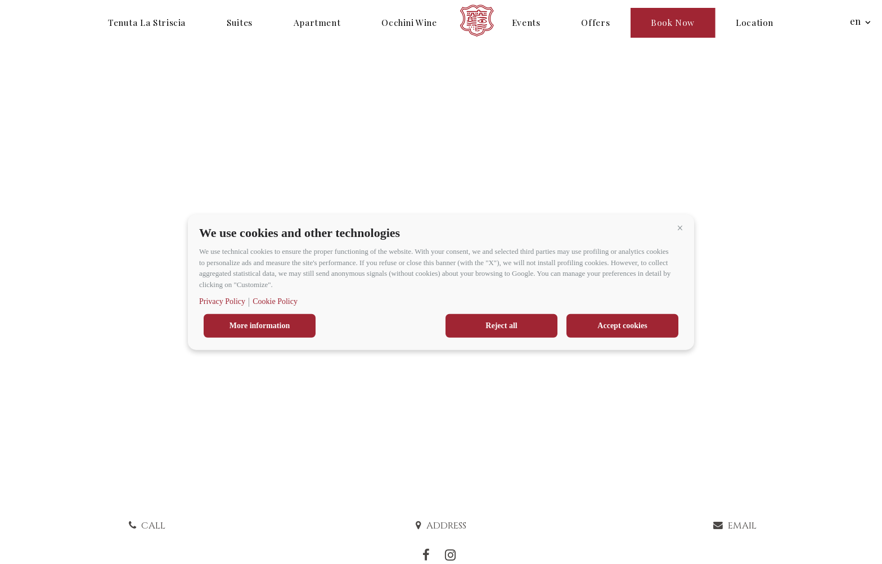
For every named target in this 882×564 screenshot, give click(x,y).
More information (260, 325)
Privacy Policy (222, 301)
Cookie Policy (275, 301)
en (855, 21)
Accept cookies (622, 325)
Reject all (501, 325)
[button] (680, 228)
